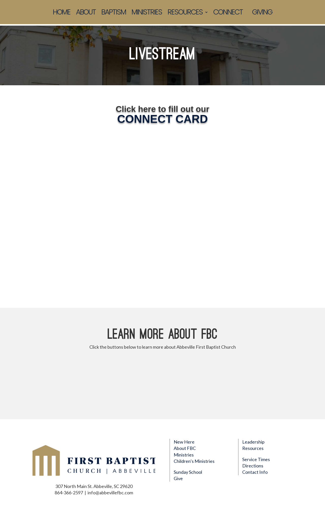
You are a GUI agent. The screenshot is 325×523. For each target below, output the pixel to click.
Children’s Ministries (194, 461)
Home (61, 13)
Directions (252, 465)
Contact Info (255, 472)
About (86, 13)
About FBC (185, 448)
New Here (184, 442)
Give (178, 478)
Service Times (256, 459)
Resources (185, 13)
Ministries (147, 13)
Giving (262, 13)
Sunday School (188, 472)
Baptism (113, 13)
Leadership (253, 442)
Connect (228, 13)
